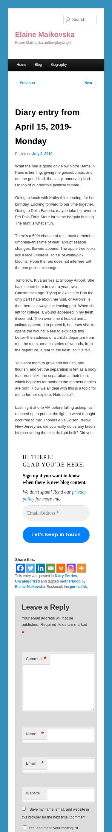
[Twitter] (30, 568)
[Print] (60, 568)
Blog (38, 65)
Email (35, 763)
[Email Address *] (56, 513)
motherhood (70, 581)
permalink (78, 587)
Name (35, 734)
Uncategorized (27, 581)
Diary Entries (66, 576)
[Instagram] (71, 568)
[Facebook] (20, 568)
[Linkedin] (40, 568)
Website (33, 793)
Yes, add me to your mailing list (50, 828)
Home (21, 65)
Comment (36, 659)
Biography (59, 65)
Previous (25, 83)
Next (91, 83)
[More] (81, 568)
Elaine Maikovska (45, 34)
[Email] (50, 568)
